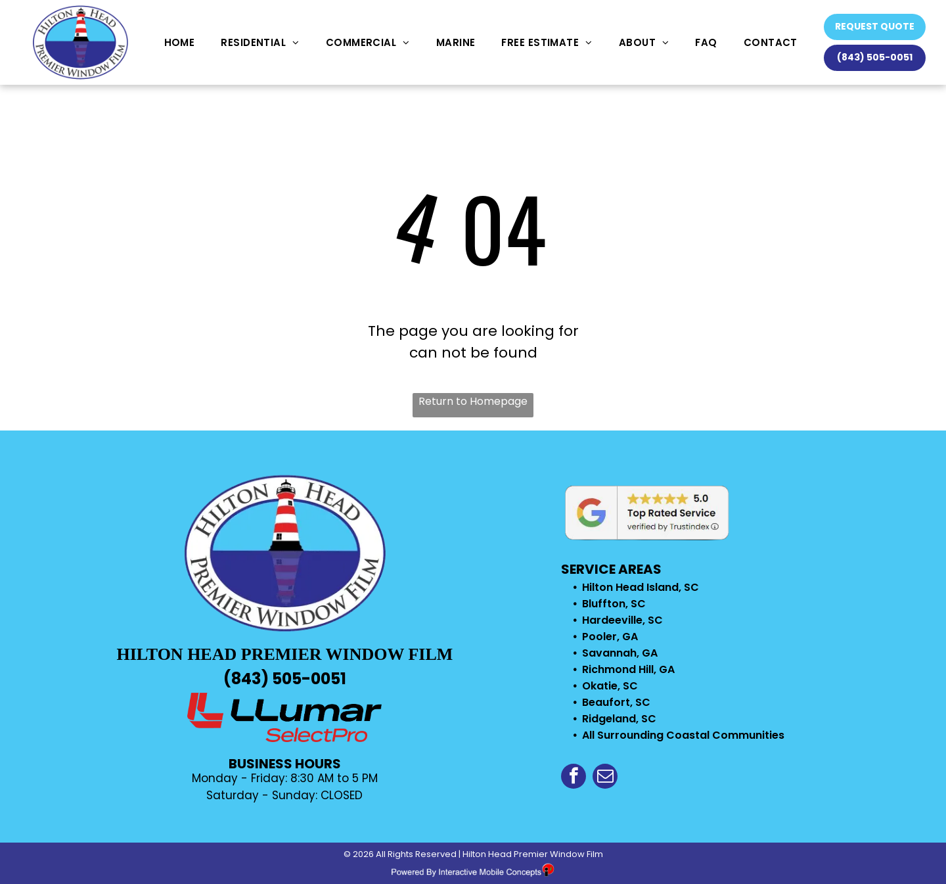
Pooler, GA (610, 636)
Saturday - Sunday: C (267, 795)
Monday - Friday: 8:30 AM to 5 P (280, 778)
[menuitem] (179, 42)
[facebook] (573, 778)
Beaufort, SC (616, 702)
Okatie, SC (610, 685)
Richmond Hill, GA (628, 669)
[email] (605, 778)
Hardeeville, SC (622, 620)
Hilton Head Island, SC (640, 587)
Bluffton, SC (614, 603)
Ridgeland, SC (619, 718)
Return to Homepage (473, 401)
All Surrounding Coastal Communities (683, 735)
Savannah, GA (620, 653)
